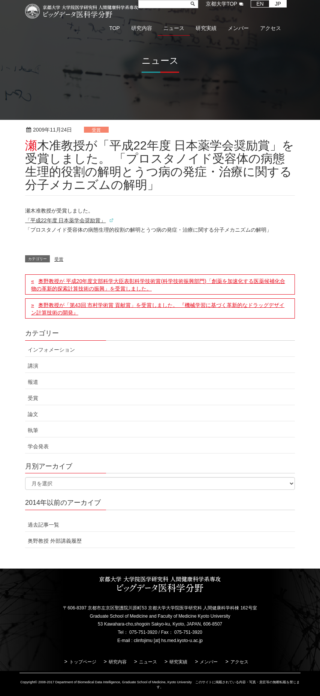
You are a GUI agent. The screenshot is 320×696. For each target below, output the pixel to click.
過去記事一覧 (43, 525)
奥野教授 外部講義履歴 (55, 541)
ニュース (148, 662)
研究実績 (178, 662)
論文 (33, 414)
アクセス (239, 662)
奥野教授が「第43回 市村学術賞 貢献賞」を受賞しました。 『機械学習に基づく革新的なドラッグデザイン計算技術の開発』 (157, 309)
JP (278, 4)
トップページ (82, 662)
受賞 (96, 130)
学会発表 (38, 446)
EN (259, 4)
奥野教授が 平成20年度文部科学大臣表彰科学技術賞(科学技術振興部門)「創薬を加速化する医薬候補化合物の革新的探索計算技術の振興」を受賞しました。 (158, 285)
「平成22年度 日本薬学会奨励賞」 (65, 220)
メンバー (209, 662)
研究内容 (118, 662)
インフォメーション (51, 350)
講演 (33, 366)
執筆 (33, 430)
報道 (33, 382)
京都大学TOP (222, 4)
